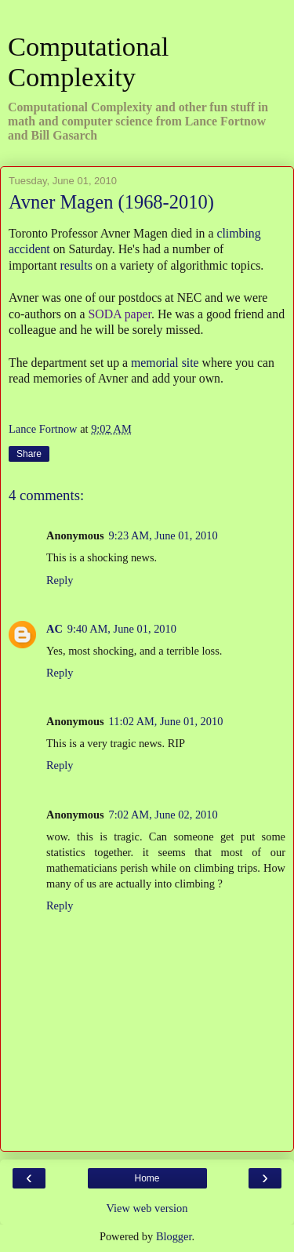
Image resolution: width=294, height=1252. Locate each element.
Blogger (174, 1236)
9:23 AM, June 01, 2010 (163, 535)
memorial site (165, 362)
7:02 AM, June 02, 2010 (163, 814)
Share (29, 453)
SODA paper (120, 314)
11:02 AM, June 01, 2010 (166, 721)
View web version (147, 1208)
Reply (59, 580)
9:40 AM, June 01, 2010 (121, 628)
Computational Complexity (88, 61)
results (76, 265)
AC (54, 628)
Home (146, 1178)
